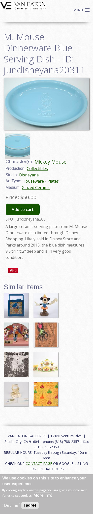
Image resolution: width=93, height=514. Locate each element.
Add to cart (23, 209)
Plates (53, 181)
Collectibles (37, 168)
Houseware (33, 181)
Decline (11, 505)
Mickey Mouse (50, 161)
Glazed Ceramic (36, 187)
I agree (30, 505)
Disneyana (29, 175)
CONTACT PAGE (39, 463)
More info (42, 495)
